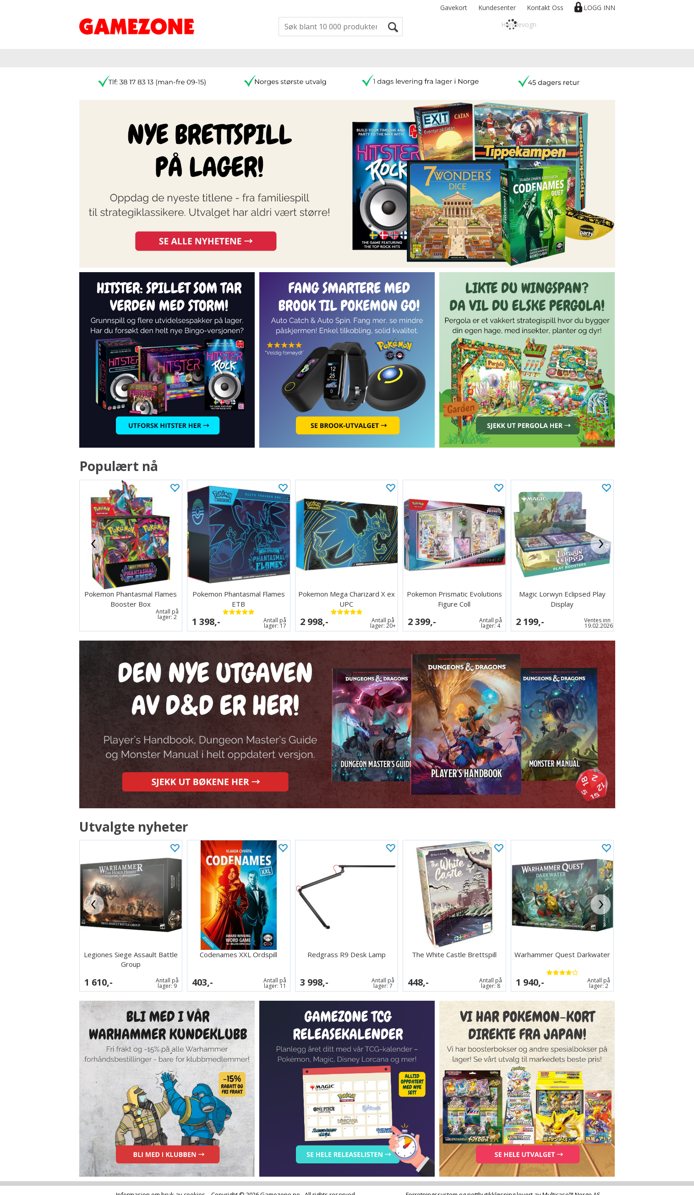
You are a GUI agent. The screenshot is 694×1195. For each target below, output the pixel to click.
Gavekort (453, 7)
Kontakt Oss (545, 7)
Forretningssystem (432, 1186)
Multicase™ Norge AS (571, 1186)
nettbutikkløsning (491, 1186)
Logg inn (599, 7)
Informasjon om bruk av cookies (160, 1186)
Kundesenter (497, 7)
